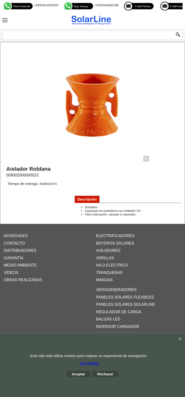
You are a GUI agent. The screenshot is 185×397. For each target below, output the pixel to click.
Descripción (87, 199)
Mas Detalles (89, 363)
